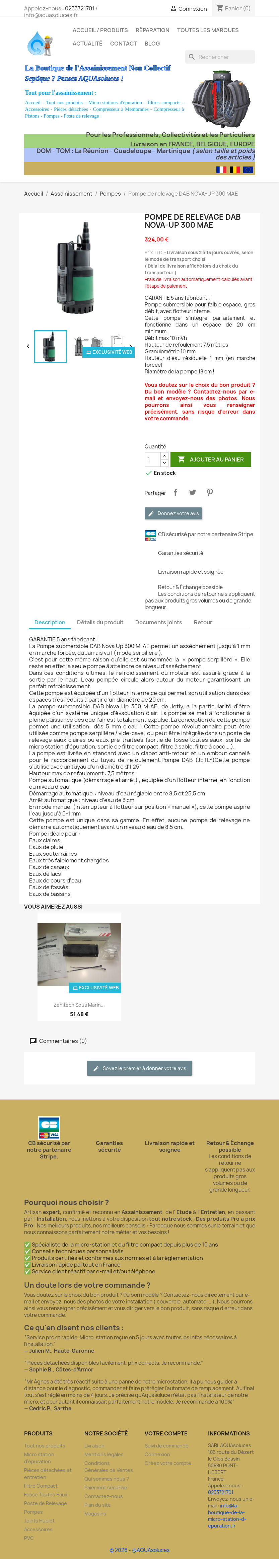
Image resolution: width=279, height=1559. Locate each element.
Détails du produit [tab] (100, 622)
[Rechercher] (220, 57)
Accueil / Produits (100, 30)
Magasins (95, 1513)
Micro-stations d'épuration (115, 102)
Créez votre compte (168, 1463)
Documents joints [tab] (158, 622)
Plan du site (97, 1505)
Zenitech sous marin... (79, 1005)
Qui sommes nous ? (106, 1479)
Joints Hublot (39, 1520)
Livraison (94, 1445)
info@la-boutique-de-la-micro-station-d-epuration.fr (227, 1515)
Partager (175, 492)
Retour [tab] (203, 622)
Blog (152, 43)
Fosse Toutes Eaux (46, 1494)
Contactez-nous (103, 1496)
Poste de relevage (81, 116)
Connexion (157, 1454)
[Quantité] (153, 459)
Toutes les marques (208, 30)
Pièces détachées (71, 109)
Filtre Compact (41, 1486)
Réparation (152, 30)
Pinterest (209, 492)
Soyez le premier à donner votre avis (139, 1068)
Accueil (33, 102)
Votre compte (166, 1433)
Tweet (192, 492)
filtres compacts (164, 102)
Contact (123, 43)
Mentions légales (104, 1454)
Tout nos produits (64, 102)
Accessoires (37, 109)
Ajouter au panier (211, 459)
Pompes (52, 116)
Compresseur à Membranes (120, 109)
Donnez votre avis (173, 513)
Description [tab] (49, 622)
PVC (29, 1538)
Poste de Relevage (45, 1503)
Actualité (87, 43)
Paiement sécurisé (105, 1487)
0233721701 (79, 8)
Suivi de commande (167, 1445)
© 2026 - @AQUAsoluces (139, 1550)
